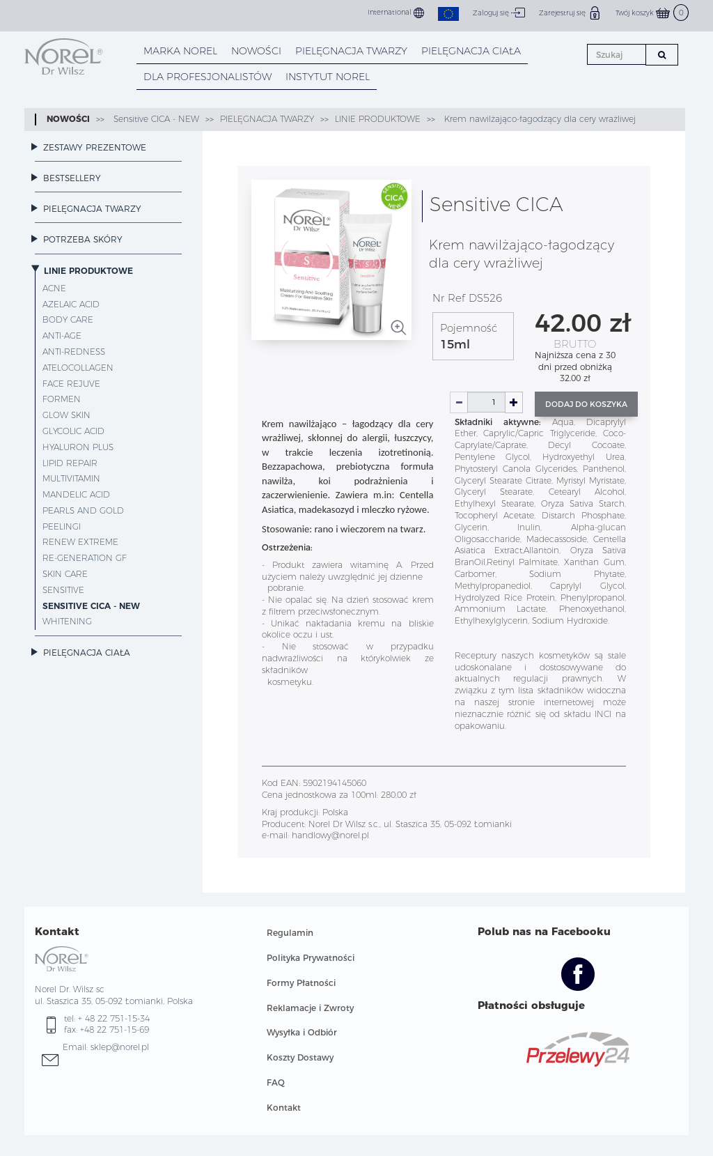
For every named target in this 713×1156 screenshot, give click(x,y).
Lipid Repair (69, 463)
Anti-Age (61, 335)
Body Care (67, 319)
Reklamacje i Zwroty (310, 1008)
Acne (54, 288)
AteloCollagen (77, 367)
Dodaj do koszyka (586, 404)
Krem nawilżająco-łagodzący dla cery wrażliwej (538, 119)
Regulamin (290, 932)
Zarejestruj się (570, 13)
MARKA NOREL (180, 51)
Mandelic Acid (76, 494)
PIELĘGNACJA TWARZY (351, 51)
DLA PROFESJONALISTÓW (207, 76)
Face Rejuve (71, 383)
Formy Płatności (301, 983)
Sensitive (63, 590)
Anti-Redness (73, 351)
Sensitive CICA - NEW (155, 119)
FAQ (276, 1082)
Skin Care (65, 574)
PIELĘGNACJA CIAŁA (471, 51)
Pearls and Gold (83, 510)
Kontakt (284, 1107)
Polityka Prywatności (310, 958)
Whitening (67, 621)
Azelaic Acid (71, 304)
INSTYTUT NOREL (327, 76)
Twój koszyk (652, 13)
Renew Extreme (80, 542)
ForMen (61, 399)
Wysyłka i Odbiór (302, 1032)
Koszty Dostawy (300, 1057)
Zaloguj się (499, 13)
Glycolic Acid (73, 431)
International (396, 13)
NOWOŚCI (256, 51)
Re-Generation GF (84, 558)
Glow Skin (66, 415)
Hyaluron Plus (77, 447)
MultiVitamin (71, 478)
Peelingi (61, 526)
